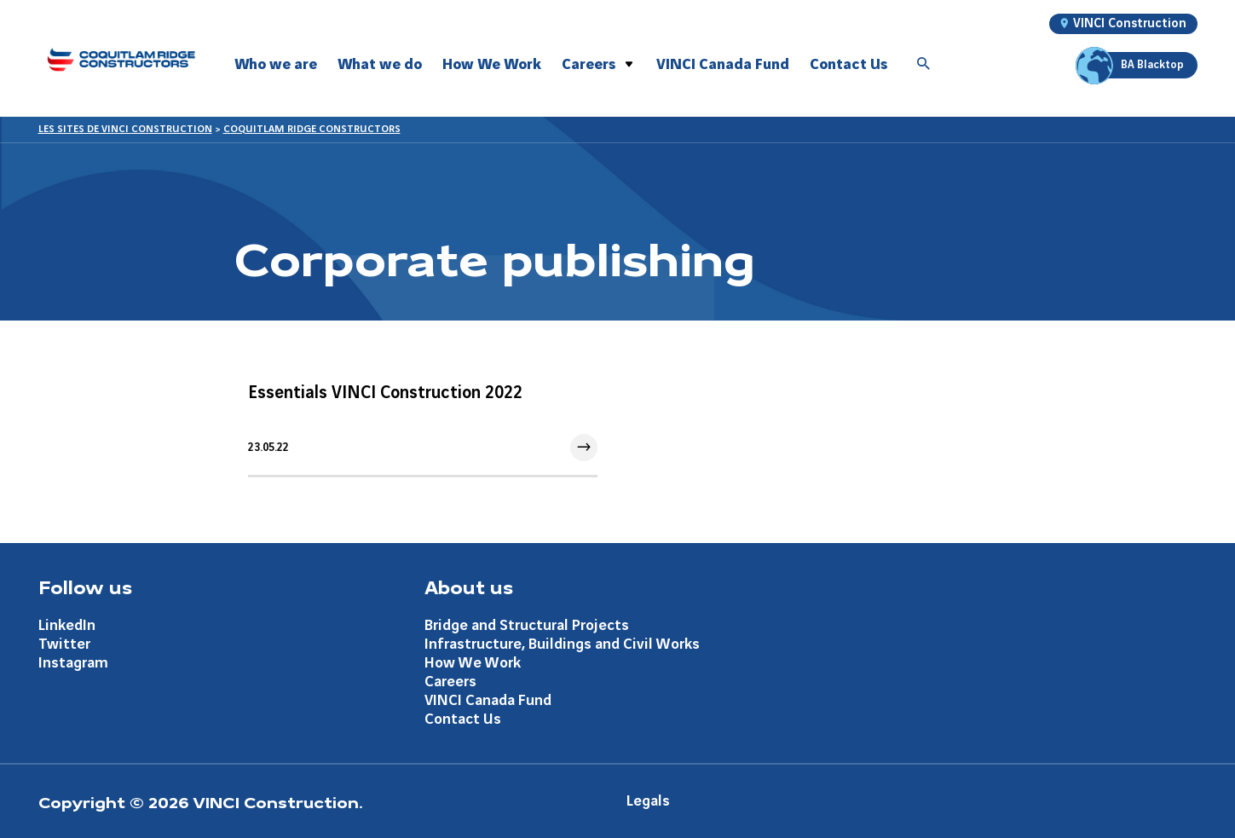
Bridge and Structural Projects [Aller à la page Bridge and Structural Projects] (526, 625)
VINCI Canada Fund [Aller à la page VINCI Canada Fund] (487, 700)
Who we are (275, 64)
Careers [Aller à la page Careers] (450, 681)
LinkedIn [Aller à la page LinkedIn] (66, 625)
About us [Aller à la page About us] (468, 586)
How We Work (491, 64)
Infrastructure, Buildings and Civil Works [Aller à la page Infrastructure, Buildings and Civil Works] (562, 644)
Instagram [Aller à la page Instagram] (73, 663)
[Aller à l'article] (422, 421)
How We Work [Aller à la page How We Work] (472, 663)
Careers (588, 64)
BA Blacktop (1132, 65)
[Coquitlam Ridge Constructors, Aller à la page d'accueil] (121, 59)
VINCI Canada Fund (722, 64)
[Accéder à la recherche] (924, 65)
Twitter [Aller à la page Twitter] (64, 644)
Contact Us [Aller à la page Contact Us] (462, 719)
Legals (648, 801)
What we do (380, 64)
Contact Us (848, 64)
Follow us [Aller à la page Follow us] (85, 586)
